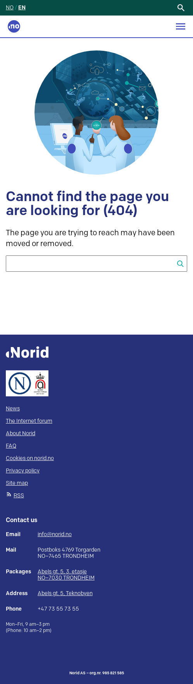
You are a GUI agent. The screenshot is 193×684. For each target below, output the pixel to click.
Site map (17, 483)
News (13, 408)
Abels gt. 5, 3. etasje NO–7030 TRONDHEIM (66, 574)
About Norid (20, 433)
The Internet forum (29, 421)
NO (10, 7)
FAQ (11, 446)
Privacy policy (23, 470)
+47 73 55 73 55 (58, 609)
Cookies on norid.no (30, 458)
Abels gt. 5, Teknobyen (65, 593)
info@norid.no (55, 534)
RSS (19, 495)
